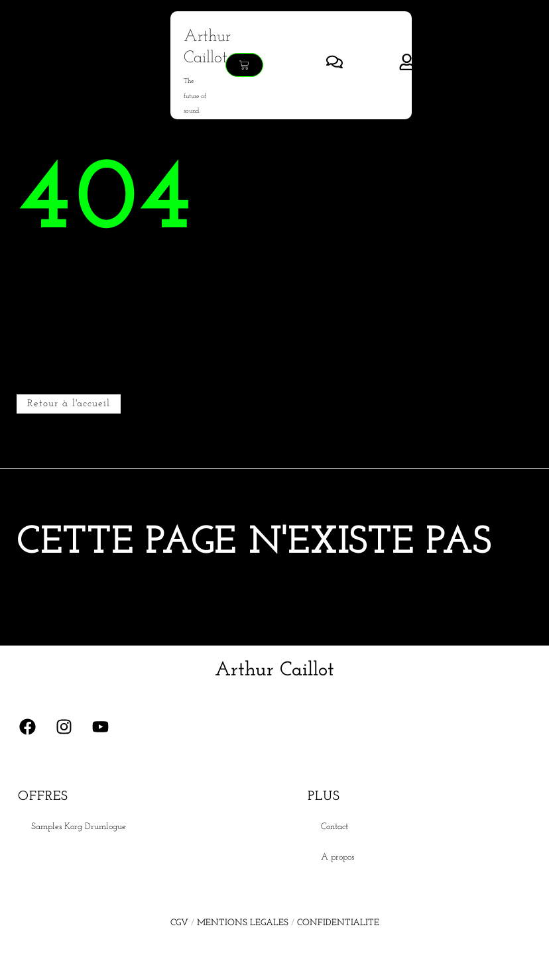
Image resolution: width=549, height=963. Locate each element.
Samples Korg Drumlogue (78, 826)
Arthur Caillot (274, 670)
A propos (337, 857)
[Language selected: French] (515, 952)
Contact (334, 826)
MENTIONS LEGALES (242, 923)
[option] (515, 952)
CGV (179, 923)
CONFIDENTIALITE (338, 923)
